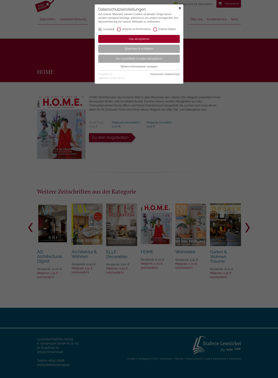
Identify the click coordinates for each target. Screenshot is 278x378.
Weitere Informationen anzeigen (139, 66)
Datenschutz (172, 74)
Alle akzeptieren (139, 39)
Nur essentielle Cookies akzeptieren (139, 58)
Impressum (156, 74)
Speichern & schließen (139, 48)
